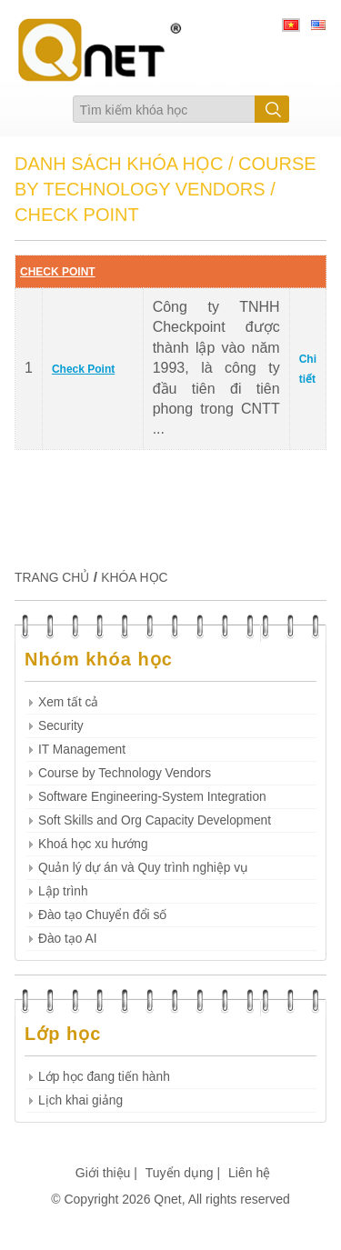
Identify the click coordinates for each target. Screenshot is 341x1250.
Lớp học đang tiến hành (104, 1077)
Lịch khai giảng (80, 1100)
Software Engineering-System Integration (152, 797)
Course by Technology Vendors (124, 773)
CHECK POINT (57, 271)
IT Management (81, 749)
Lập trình (63, 891)
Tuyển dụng (179, 1172)
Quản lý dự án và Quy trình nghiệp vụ (143, 868)
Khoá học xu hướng (93, 844)
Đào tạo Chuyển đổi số (102, 915)
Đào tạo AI (67, 938)
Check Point (83, 369)
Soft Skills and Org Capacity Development (154, 820)
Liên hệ (249, 1172)
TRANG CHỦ (52, 577)
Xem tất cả (68, 702)
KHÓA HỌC (134, 577)
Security (61, 726)
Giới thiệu (103, 1172)
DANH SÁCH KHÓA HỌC (119, 164)
